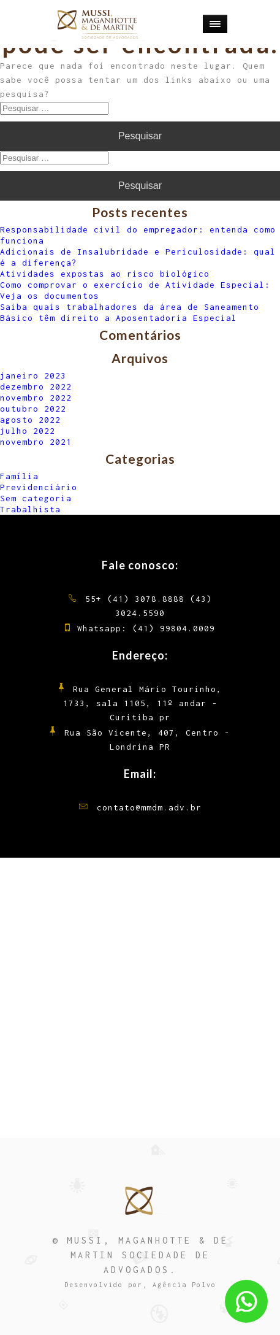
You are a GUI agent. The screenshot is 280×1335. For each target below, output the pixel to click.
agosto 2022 (30, 420)
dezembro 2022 (36, 386)
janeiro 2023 (33, 375)
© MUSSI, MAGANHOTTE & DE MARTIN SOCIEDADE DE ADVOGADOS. (140, 1255)
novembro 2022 (36, 397)
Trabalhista (30, 509)
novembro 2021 (36, 442)
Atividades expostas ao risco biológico (105, 274)
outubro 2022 (33, 409)
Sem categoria (36, 498)
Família (19, 476)
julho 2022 (27, 431)
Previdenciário (38, 487)
